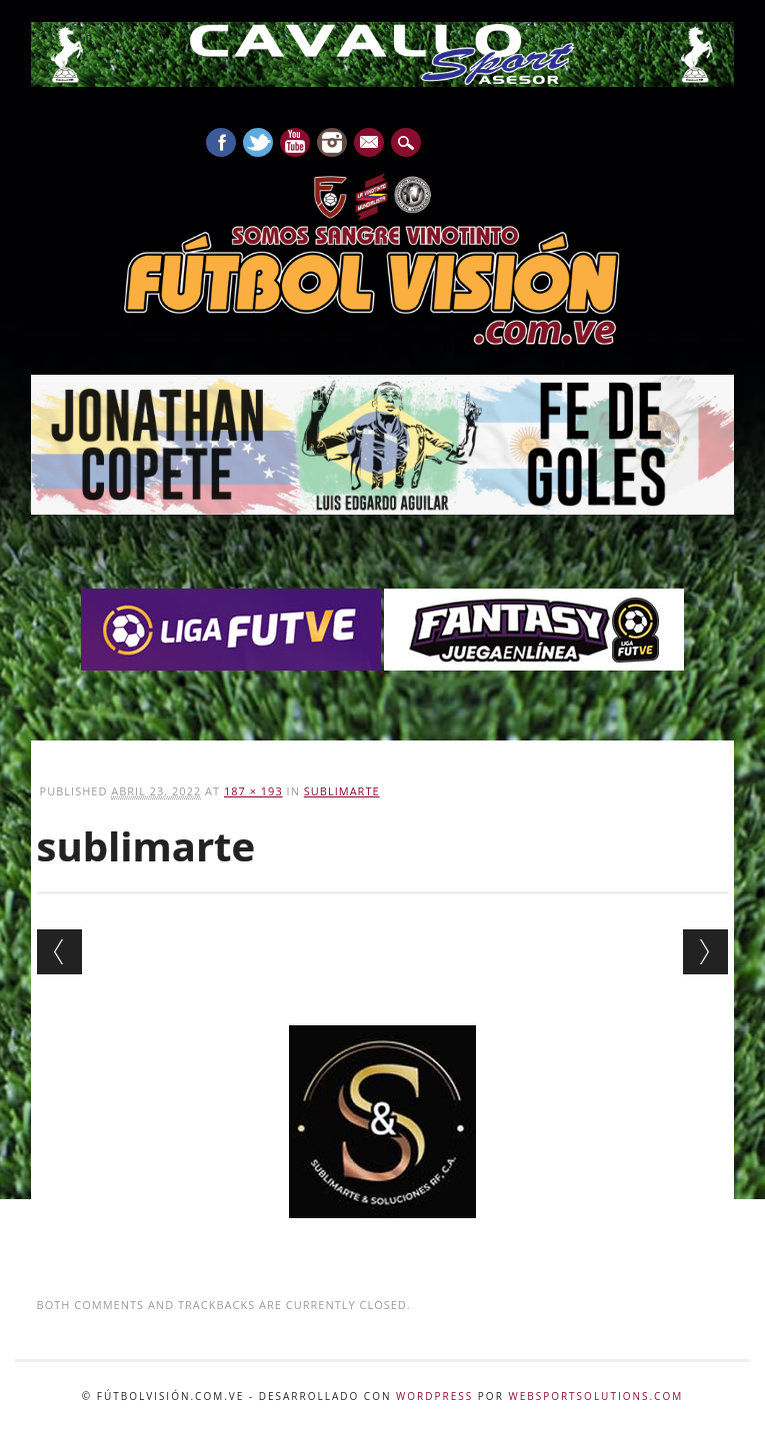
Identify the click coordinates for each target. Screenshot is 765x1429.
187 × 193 (253, 790)
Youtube (295, 142)
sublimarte (342, 790)
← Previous (59, 951)
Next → (705, 951)
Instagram (332, 142)
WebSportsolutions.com (595, 1396)
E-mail (370, 144)
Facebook (221, 142)
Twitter (258, 142)
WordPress (434, 1396)
